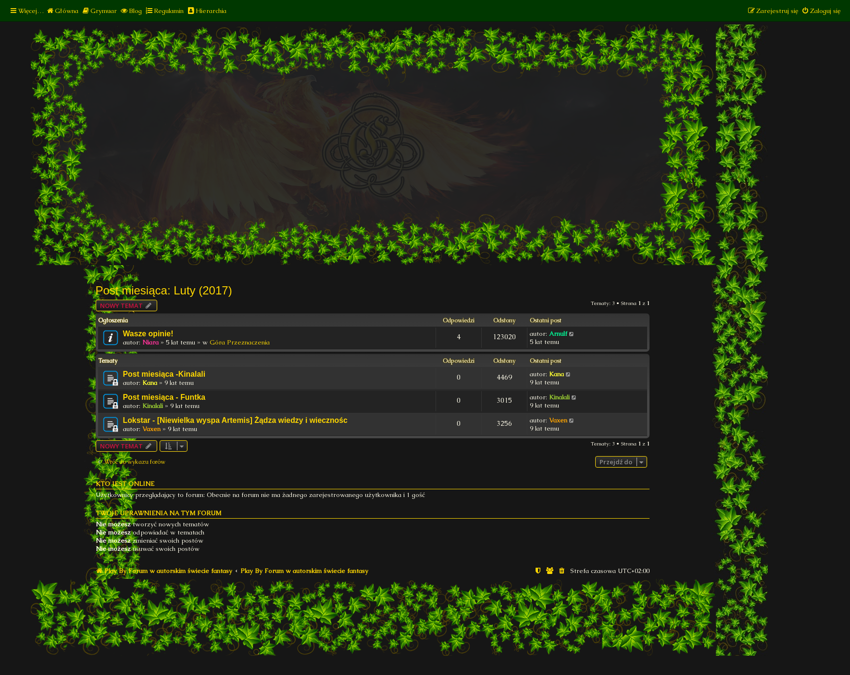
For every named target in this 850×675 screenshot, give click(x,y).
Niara (150, 342)
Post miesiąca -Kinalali (164, 374)
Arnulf (558, 334)
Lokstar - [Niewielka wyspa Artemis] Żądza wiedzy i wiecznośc (235, 420)
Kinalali (152, 406)
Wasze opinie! (148, 334)
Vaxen (151, 429)
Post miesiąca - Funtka (164, 397)
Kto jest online (125, 484)
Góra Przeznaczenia (240, 342)
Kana (149, 383)
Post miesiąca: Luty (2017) (164, 290)
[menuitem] (62, 11)
